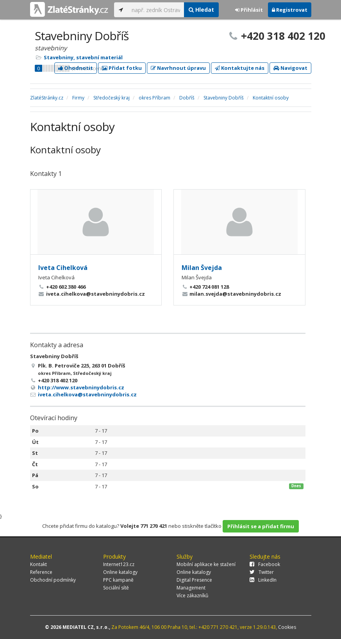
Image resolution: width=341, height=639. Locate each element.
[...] (156, 9)
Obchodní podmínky (53, 580)
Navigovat (290, 67)
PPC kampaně (118, 580)
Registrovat (289, 9)
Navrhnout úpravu (178, 67)
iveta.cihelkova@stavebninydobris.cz (87, 394)
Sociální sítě (116, 587)
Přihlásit (249, 9)
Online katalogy (120, 572)
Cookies (287, 627)
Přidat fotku (122, 67)
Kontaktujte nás (239, 67)
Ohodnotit (75, 67)
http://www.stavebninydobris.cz (81, 387)
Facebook (265, 564)
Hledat (201, 9)
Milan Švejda (202, 267)
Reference (41, 572)
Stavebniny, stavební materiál (83, 57)
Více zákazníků (192, 595)
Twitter (262, 572)
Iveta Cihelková (62, 267)
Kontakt (38, 564)
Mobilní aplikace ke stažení (206, 564)
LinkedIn (263, 580)
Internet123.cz (118, 564)
